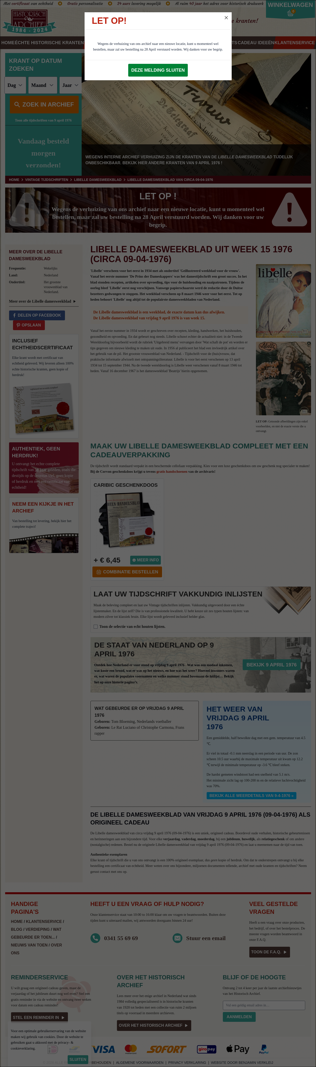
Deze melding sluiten (158, 70)
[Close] (226, 18)
